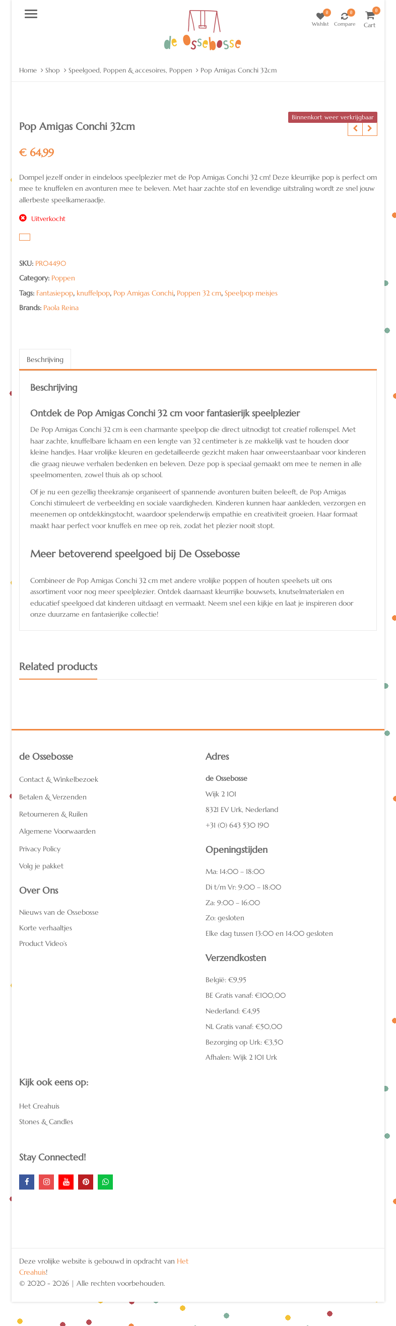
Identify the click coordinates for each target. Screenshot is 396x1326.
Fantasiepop (54, 293)
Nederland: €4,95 (233, 1010)
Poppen (63, 277)
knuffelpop (93, 293)
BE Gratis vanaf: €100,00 (246, 995)
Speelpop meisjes (251, 293)
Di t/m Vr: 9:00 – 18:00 (243, 887)
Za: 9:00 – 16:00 (233, 902)
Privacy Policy (39, 848)
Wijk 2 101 (221, 793)
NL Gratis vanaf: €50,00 (244, 1026)
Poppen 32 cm (199, 293)
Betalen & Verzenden (53, 796)
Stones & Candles (46, 1121)
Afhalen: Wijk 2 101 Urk (241, 1057)
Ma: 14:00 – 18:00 (235, 871)
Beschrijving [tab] (45, 359)
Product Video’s (43, 943)
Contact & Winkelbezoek (58, 779)
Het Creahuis (39, 1106)
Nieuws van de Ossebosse (59, 912)
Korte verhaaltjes (45, 927)
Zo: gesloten (225, 917)
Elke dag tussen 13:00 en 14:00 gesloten (269, 933)
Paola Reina (61, 307)
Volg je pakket (41, 865)
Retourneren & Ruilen (53, 814)
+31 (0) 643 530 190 (237, 825)
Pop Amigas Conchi (143, 293)
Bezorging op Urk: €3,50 (244, 1042)
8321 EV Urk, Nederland (242, 809)
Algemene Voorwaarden (57, 831)
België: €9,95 (226, 979)
